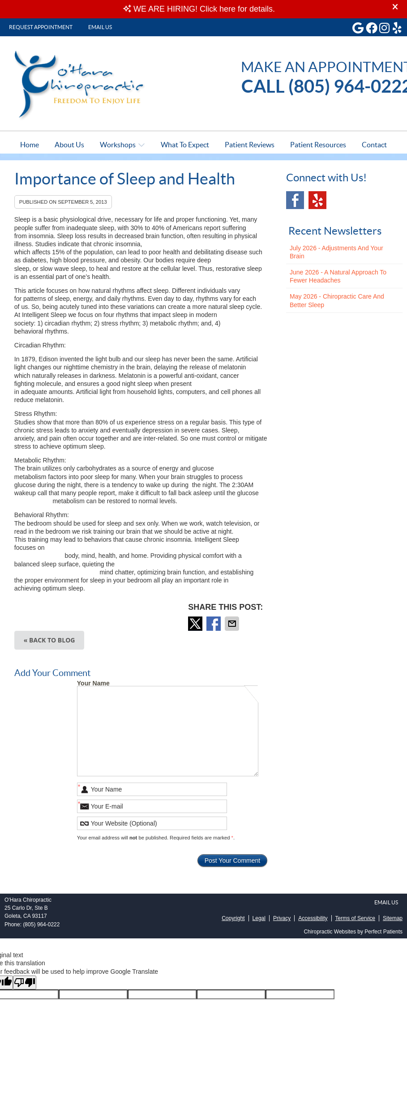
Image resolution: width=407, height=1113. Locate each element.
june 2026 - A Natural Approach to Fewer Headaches (338, 276)
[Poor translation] (24, 982)
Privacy (282, 918)
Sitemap (393, 918)
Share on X (196, 623)
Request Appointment (41, 27)
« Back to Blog (49, 640)
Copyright (233, 918)
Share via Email (233, 623)
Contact (374, 145)
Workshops (118, 145)
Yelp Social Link (317, 200)
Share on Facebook (214, 623)
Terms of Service (355, 918)
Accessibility (312, 918)
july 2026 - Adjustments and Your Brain (336, 252)
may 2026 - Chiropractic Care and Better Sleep (337, 300)
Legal (259, 918)
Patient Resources (318, 145)
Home (29, 145)
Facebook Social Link (295, 200)
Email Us (100, 27)
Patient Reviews (249, 145)
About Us (69, 145)
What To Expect (185, 145)
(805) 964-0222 (41, 924)
